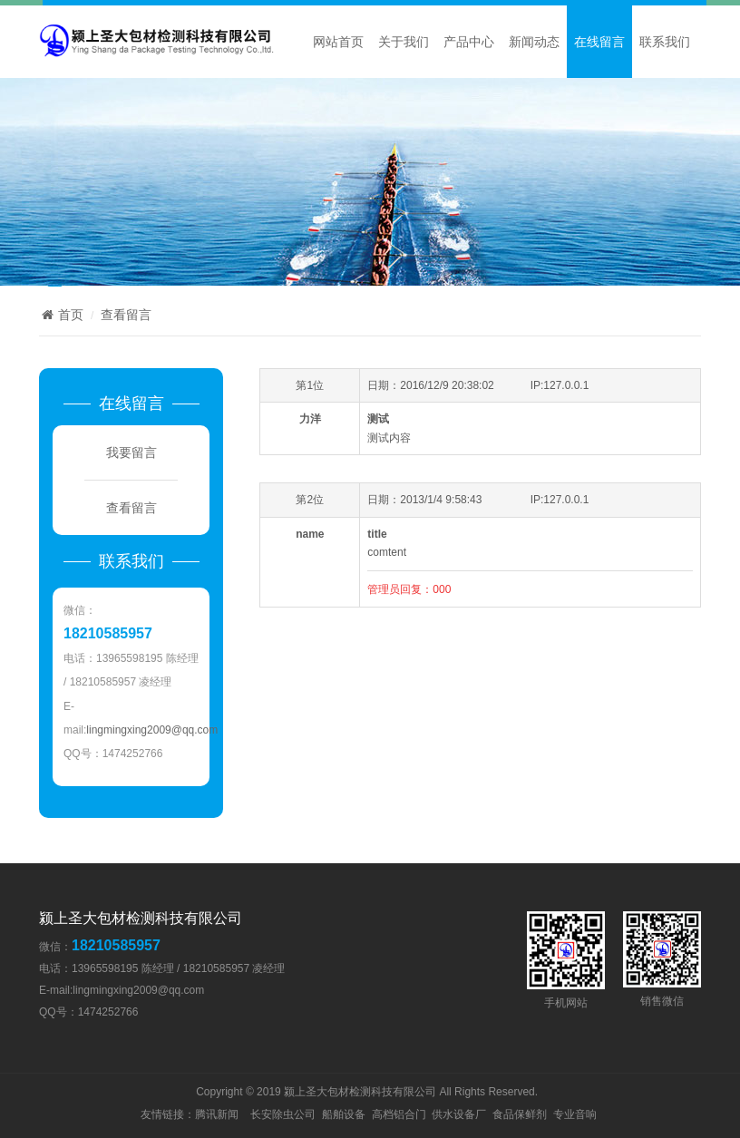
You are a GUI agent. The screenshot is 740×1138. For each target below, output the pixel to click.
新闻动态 (534, 41)
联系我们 (664, 41)
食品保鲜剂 (519, 1114)
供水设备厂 (459, 1114)
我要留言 (131, 452)
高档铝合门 (399, 1114)
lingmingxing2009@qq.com (152, 730)
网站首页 (338, 41)
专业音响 (575, 1114)
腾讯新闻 (217, 1114)
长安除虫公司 (283, 1114)
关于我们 (403, 41)
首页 (61, 314)
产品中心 (468, 41)
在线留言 (599, 41)
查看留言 (126, 314)
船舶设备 (343, 1114)
